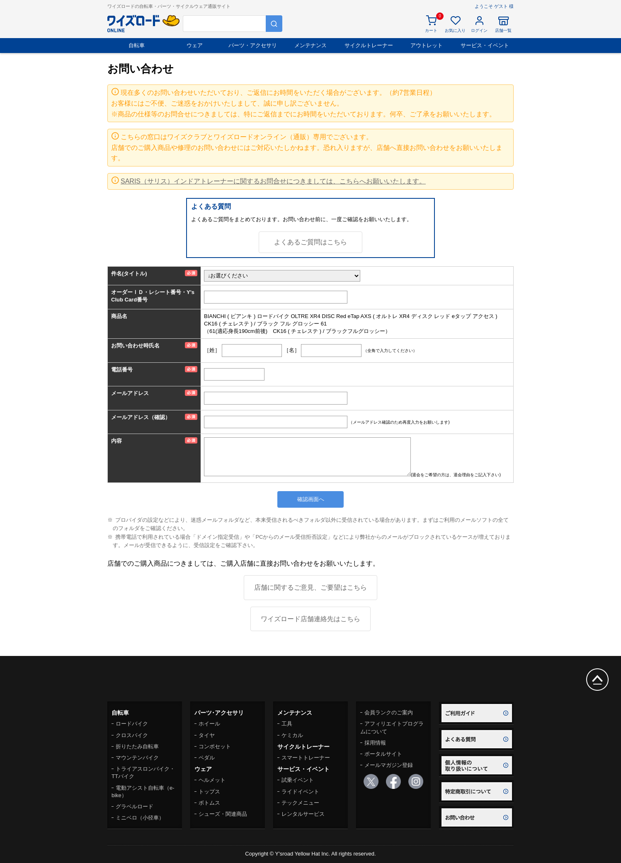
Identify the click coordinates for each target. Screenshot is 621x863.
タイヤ (207, 735)
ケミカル (292, 735)
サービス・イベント (485, 45)
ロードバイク (132, 724)
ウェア (195, 45)
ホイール (209, 724)
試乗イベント (297, 780)
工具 (286, 724)
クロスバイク (132, 735)
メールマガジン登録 (388, 765)
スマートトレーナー (305, 758)
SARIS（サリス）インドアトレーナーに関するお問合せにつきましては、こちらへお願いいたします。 (273, 181)
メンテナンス (310, 45)
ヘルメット (212, 780)
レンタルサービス (303, 814)
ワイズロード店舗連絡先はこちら (310, 618)
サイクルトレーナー (368, 45)
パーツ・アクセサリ (252, 45)
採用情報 (375, 743)
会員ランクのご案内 (388, 712)
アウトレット (426, 45)
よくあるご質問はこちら (310, 242)
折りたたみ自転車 (137, 746)
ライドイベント (300, 791)
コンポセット (215, 746)
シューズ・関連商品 (223, 814)
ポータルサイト (383, 754)
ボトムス (209, 803)
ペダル (207, 758)
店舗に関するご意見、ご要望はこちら (310, 587)
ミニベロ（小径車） (140, 818)
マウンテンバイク (137, 758)
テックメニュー (300, 803)
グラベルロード (134, 806)
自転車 (137, 45)
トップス (209, 791)
